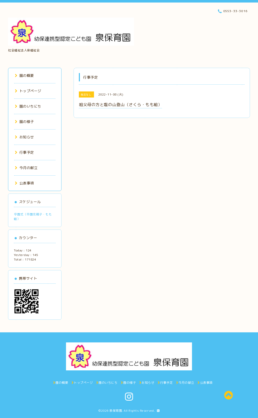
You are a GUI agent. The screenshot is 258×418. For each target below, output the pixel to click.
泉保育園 (115, 410)
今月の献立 (26, 167)
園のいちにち (28, 106)
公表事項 (24, 183)
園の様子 (24, 121)
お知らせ (24, 137)
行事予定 (24, 152)
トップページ (28, 90)
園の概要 (24, 75)
